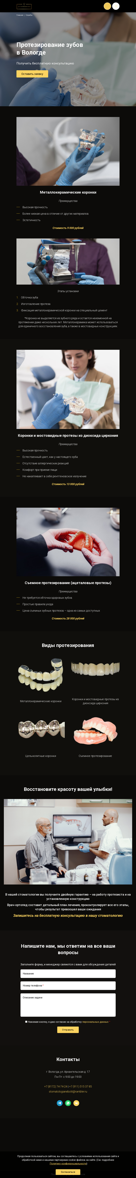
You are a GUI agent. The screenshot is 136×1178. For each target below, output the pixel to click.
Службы (29, 15)
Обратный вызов (107, 6)
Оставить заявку (32, 73)
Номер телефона (32, 985)
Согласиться (68, 1172)
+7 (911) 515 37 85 (80, 1086)
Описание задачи (32, 997)
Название (28, 973)
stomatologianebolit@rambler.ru (68, 1091)
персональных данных (95, 1021)
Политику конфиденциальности (68, 1163)
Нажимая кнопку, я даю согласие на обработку (68, 1021)
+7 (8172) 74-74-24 (55, 1086)
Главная (19, 15)
